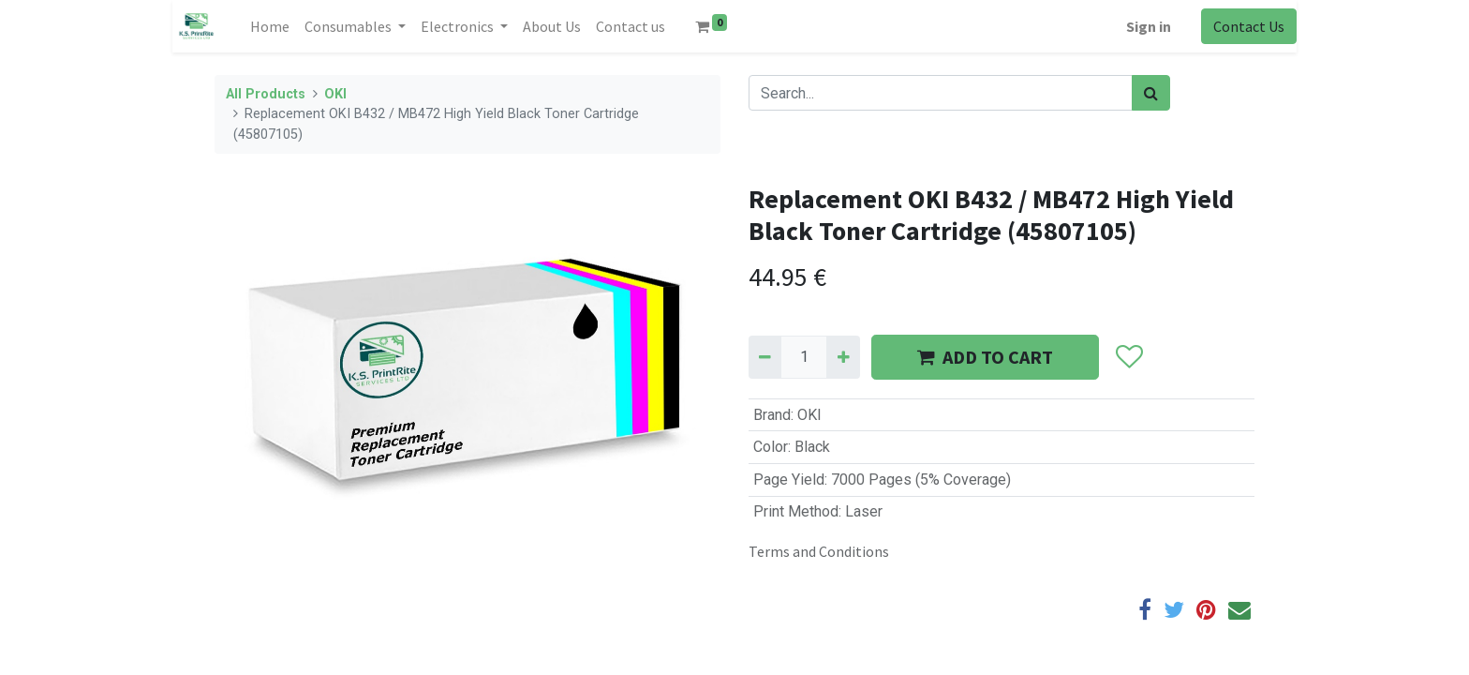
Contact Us (1248, 26)
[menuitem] (270, 26)
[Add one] (842, 357)
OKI (335, 94)
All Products (265, 94)
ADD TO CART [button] (985, 356)
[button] (1128, 357)
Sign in (1148, 26)
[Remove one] (765, 357)
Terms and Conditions (819, 551)
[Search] (1151, 93)
